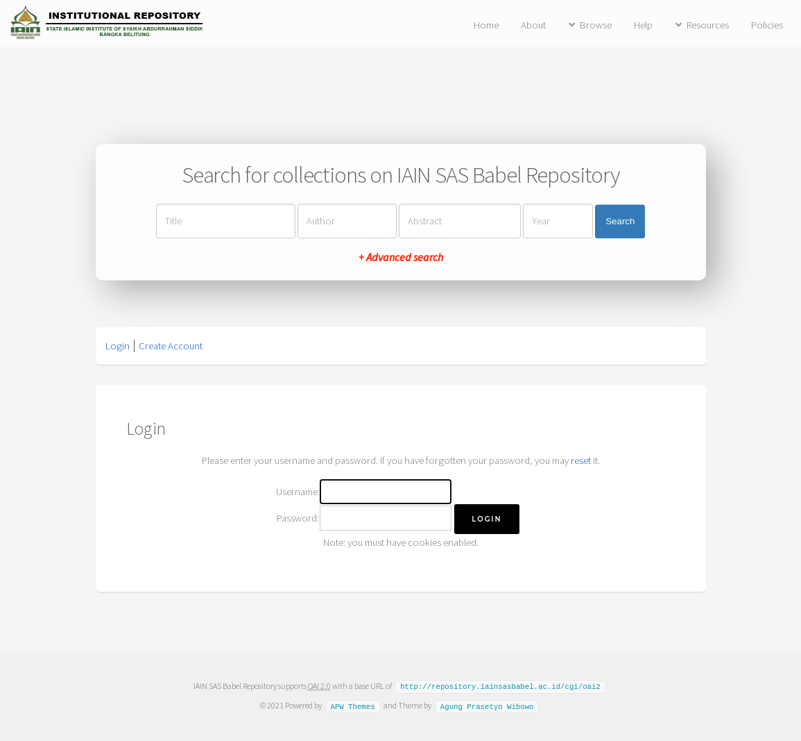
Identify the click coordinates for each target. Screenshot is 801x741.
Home (486, 25)
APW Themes (352, 705)
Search (620, 221)
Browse (596, 25)
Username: (298, 491)
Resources (708, 25)
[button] (486, 519)
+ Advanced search (401, 258)
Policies (767, 25)
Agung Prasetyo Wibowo (487, 705)
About (533, 25)
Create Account (171, 346)
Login (117, 346)
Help (643, 25)
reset (581, 460)
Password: (298, 518)
